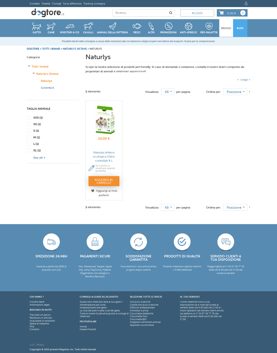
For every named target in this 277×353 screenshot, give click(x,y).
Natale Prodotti (88, 329)
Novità (83, 326)
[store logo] (48, 12)
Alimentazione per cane (92, 304)
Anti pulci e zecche (140, 301)
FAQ (32, 326)
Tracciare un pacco (40, 314)
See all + (39, 157)
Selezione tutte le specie (146, 296)
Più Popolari (88, 321)
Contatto (35, 3)
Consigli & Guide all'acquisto (99, 296)
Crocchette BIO (138, 319)
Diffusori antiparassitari (142, 307)
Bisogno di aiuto (41, 309)
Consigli (56, 3)
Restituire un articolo (41, 317)
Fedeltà (46, 3)
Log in (246, 3)
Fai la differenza (72, 3)
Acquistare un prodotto (42, 320)
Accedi (197, 13)
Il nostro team (37, 301)
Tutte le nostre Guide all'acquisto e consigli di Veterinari (104, 315)
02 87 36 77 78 (207, 313)
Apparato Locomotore (142, 325)
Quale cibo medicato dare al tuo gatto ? (101, 301)
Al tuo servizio (190, 296)
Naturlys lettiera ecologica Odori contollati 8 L (104, 156)
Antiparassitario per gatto (93, 307)
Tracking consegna (94, 3)
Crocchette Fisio (138, 316)
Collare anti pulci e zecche (144, 304)
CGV (32, 344)
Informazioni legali (40, 304)
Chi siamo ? (37, 296)
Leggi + (245, 79)
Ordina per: (213, 92)
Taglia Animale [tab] (38, 108)
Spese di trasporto (39, 323)
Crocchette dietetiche (141, 313)
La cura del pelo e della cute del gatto (100, 310)
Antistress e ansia (139, 310)
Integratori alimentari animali (145, 322)
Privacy (40, 344)
